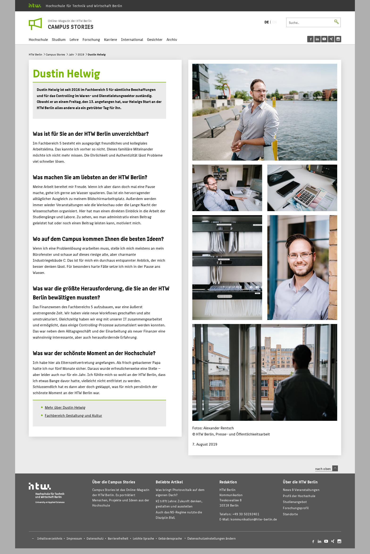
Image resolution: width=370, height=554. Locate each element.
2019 (81, 54)
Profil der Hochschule (299, 495)
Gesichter (155, 39)
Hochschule (38, 39)
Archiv (172, 39)
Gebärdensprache (170, 538)
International (132, 39)
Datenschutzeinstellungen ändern (211, 538)
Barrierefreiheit (118, 538)
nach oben (326, 468)
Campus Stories (55, 54)
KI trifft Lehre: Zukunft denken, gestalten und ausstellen (179, 504)
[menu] (324, 39)
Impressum (74, 538)
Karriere (110, 39)
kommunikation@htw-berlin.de (254, 519)
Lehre (74, 39)
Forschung (91, 39)
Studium (59, 39)
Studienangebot (295, 501)
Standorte (290, 513)
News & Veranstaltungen (301, 489)
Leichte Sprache (143, 538)
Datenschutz (95, 538)
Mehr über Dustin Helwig (65, 407)
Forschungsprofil (296, 507)
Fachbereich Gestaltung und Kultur (73, 415)
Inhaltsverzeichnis (49, 538)
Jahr (71, 54)
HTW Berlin (35, 54)
